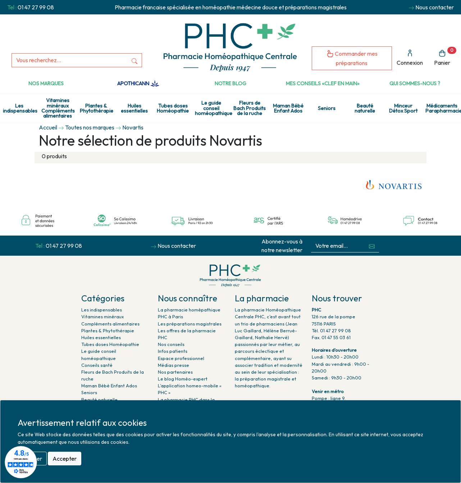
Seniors (327, 108)
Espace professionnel (181, 358)
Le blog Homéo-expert (182, 379)
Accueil (48, 127)
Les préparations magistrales (190, 324)
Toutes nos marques (89, 127)
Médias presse (173, 365)
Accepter (65, 458)
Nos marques (46, 83)
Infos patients (172, 351)
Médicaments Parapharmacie (443, 108)
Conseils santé (97, 365)
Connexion (410, 57)
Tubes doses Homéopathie (173, 108)
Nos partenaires (175, 372)
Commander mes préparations (352, 58)
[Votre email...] (338, 245)
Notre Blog (230, 83)
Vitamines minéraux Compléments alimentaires (58, 108)
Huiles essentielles (134, 108)
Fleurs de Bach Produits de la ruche (249, 108)
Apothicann (138, 83)
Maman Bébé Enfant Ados (288, 108)
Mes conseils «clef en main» (323, 83)
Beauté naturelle (365, 108)
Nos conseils (171, 344)
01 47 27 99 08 (36, 7)
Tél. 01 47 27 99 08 (331, 330)
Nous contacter (434, 7)
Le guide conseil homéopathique (212, 108)
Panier (445, 57)
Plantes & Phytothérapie (96, 108)
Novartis (132, 127)
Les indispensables (20, 108)
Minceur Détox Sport (403, 108)
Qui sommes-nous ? (414, 83)
